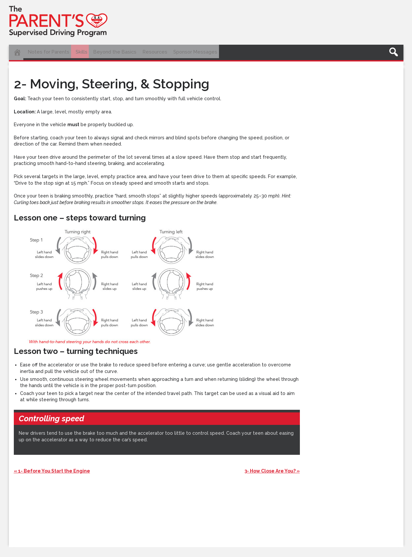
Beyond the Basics (124, 52)
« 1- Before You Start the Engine (52, 468)
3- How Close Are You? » (272, 468)
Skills (87, 52)
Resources (168, 52)
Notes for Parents (51, 52)
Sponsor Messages (212, 52)
